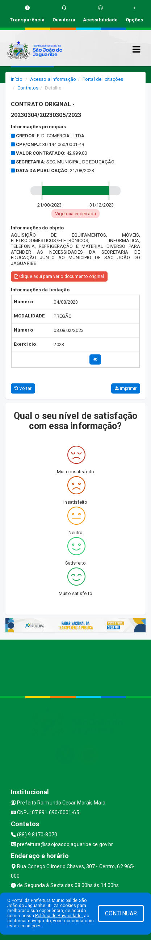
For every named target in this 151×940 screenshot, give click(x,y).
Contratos (27, 88)
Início (16, 79)
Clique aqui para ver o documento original (59, 276)
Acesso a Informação (53, 79)
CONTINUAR (121, 913)
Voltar (23, 388)
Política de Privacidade (58, 915)
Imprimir (126, 388)
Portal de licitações (103, 79)
